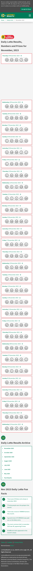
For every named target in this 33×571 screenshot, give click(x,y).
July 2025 (7, 465)
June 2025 (7, 469)
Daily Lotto (10, 20)
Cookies (9, 542)
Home (2, 20)
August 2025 (8, 461)
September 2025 (9, 457)
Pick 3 (12, 545)
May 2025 (7, 473)
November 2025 (9, 448)
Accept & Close (26, 9)
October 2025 (8, 452)
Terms (3, 542)
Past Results (8, 478)
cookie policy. (25, 6)
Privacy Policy (18, 542)
